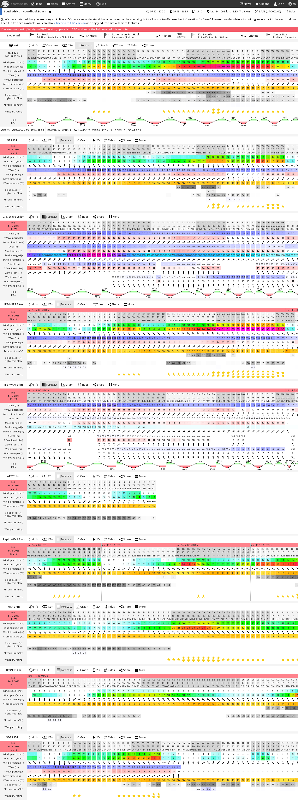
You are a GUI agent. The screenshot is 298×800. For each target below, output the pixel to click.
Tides (290, 11)
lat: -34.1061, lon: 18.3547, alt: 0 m (229, 11)
